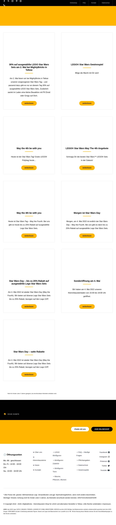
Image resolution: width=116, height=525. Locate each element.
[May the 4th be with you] (29, 122)
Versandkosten (43, 495)
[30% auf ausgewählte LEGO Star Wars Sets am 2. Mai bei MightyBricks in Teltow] (29, 38)
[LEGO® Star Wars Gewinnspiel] (87, 38)
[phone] (4, 5)
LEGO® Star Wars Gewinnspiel (87, 64)
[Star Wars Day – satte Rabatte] (29, 325)
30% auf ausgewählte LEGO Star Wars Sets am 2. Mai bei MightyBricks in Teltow (29, 67)
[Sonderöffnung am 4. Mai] (87, 255)
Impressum (107, 504)
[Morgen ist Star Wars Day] (87, 187)
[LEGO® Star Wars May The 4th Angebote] (87, 122)
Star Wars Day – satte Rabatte (29, 351)
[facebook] (4, 1)
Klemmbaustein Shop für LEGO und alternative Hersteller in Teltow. (58, 504)
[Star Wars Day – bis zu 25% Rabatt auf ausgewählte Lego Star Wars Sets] (29, 255)
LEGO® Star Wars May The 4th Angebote (87, 148)
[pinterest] (17, 1)
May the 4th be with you (29, 148)
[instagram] (12, 1)
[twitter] (8, 1)
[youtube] (20, 1)
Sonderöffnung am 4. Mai (87, 281)
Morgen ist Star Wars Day (87, 213)
